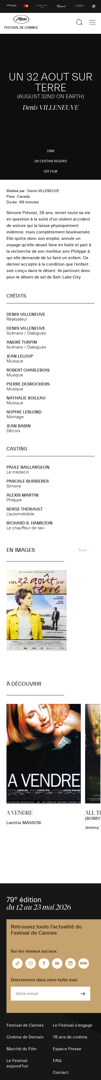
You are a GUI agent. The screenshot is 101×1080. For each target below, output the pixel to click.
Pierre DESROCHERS (28, 384)
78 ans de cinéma (70, 1037)
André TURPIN (21, 342)
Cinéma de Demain (25, 1037)
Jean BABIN (18, 426)
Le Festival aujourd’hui (17, 1063)
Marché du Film (21, 1048)
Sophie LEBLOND (23, 412)
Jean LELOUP (19, 356)
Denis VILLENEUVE (25, 314)
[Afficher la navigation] (92, 22)
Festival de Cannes (25, 1025)
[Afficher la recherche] (79, 22)
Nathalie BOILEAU (26, 398)
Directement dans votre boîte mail (44, 980)
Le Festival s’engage (72, 1025)
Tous (82, 550)
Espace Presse (67, 1048)
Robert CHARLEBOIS (28, 370)
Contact (61, 1072)
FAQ (57, 1060)
